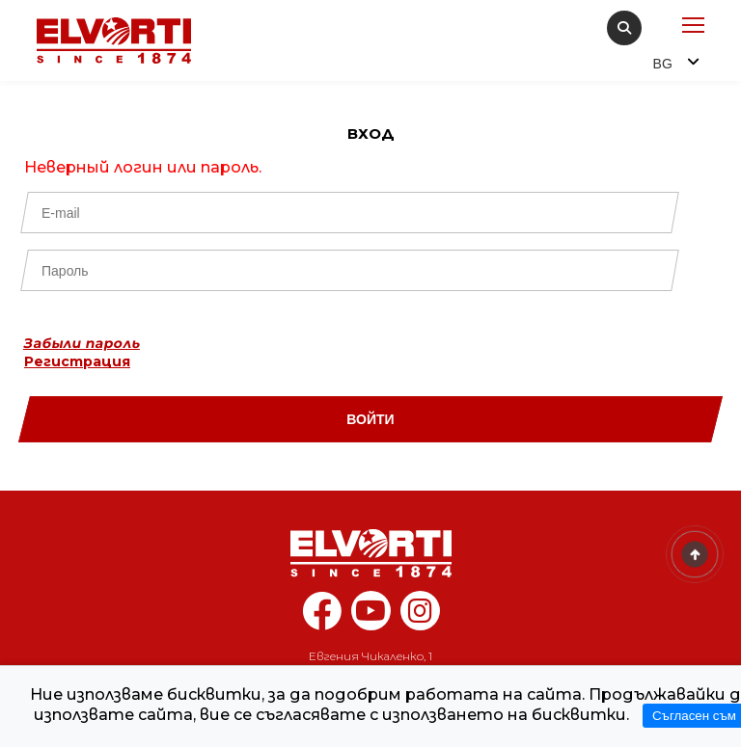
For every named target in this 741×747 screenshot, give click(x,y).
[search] (624, 28)
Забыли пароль (82, 343)
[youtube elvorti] (371, 610)
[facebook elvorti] (322, 621)
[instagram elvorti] (420, 610)
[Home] (370, 553)
